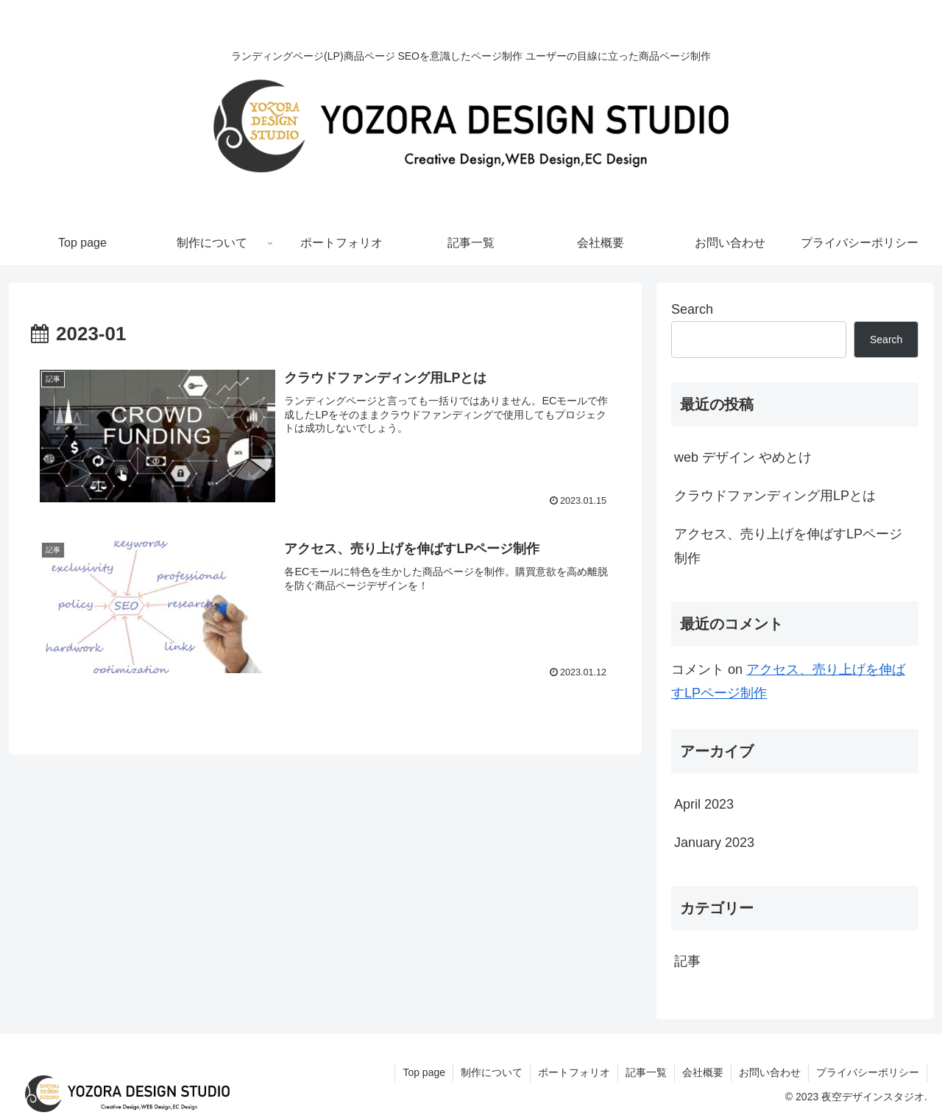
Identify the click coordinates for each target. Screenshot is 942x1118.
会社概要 (702, 1072)
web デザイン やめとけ (743, 457)
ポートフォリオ (574, 1072)
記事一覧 (646, 1072)
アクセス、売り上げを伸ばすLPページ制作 (788, 546)
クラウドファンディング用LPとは (775, 495)
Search (692, 309)
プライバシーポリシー (867, 1072)
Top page (424, 1072)
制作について (492, 1072)
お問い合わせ (770, 1072)
